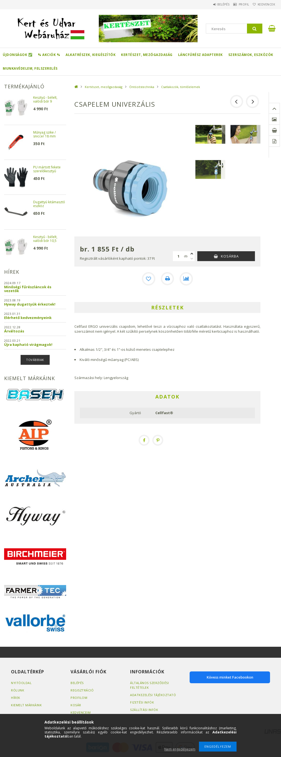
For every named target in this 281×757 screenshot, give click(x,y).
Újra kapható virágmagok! (28, 344)
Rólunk (17, 690)
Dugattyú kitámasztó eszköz (49, 204)
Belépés (212, 4)
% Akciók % (49, 54)
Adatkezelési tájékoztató (153, 695)
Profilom (79, 698)
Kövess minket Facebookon (230, 677)
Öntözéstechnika (141, 87)
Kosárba (230, 256)
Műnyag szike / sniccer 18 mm (44, 135)
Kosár (76, 705)
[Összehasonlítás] (186, 278)
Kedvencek (264, 4)
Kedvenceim (81, 712)
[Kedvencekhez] (148, 278)
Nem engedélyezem (179, 749)
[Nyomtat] (167, 278)
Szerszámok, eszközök (250, 54)
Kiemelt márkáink (26, 705)
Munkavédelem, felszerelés (30, 68)
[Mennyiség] (178, 256)
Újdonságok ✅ (17, 54)
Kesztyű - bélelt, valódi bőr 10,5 (45, 239)
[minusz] (192, 258)
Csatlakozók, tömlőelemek (180, 87)
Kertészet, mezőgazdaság (147, 54)
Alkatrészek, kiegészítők (91, 54)
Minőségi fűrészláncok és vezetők (27, 289)
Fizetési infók (142, 702)
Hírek (15, 698)
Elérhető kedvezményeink (28, 318)
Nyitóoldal (21, 683)
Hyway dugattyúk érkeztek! (29, 304)
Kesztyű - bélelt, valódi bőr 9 (45, 100)
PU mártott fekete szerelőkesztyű (47, 169)
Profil (237, 4)
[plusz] (192, 253)
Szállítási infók (144, 710)
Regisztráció (82, 690)
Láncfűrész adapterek (200, 54)
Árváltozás (14, 331)
